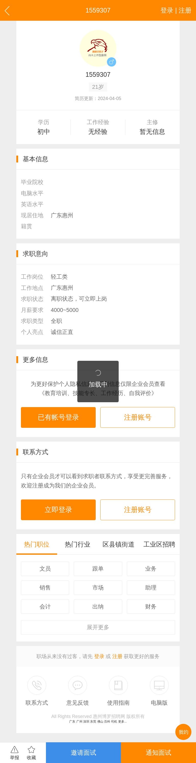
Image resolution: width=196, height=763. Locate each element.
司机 (114, 721)
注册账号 (138, 417)
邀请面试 (83, 752)
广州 (79, 721)
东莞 (93, 721)
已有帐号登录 (58, 417)
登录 (99, 656)
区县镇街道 (118, 544)
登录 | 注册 (176, 10)
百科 (107, 721)
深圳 (86, 721)
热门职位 (37, 544)
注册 (117, 656)
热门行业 (77, 544)
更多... (122, 721)
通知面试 (158, 752)
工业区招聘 (159, 544)
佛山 (100, 721)
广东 (72, 721)
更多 (98, 627)
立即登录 (58, 510)
